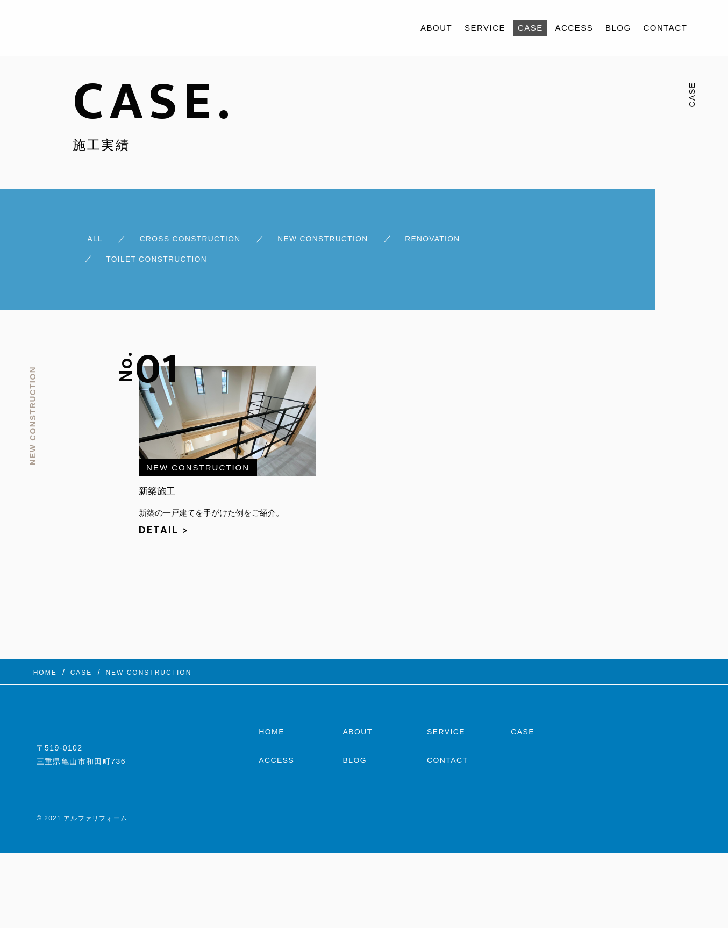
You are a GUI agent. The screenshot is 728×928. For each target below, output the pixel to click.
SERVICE (485, 27)
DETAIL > (164, 521)
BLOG (618, 27)
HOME (271, 727)
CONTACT (665, 27)
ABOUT (436, 27)
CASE (530, 27)
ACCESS (574, 27)
